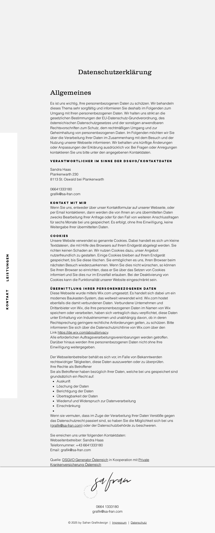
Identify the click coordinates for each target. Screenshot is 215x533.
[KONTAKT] (7, 299)
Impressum (119, 522)
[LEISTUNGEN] (7, 267)
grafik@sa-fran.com (66, 425)
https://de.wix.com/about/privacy (83, 332)
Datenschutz (139, 522)
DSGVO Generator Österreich (85, 460)
